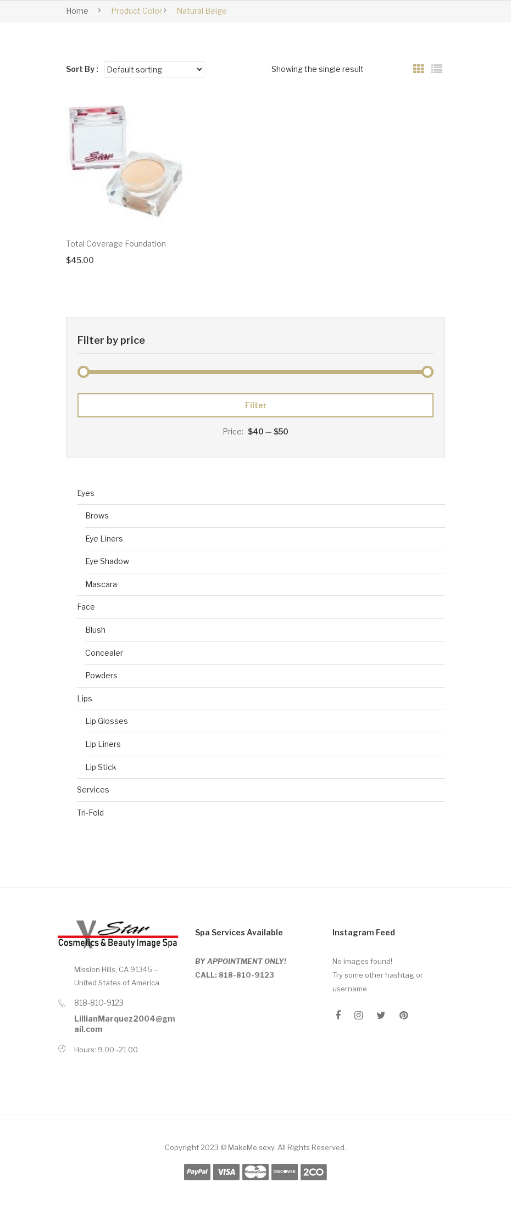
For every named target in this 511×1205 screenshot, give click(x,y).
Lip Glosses (106, 721)
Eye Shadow (107, 561)
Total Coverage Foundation (116, 243)
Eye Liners (104, 538)
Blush (95, 629)
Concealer (104, 652)
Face (86, 606)
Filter (255, 405)
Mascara (101, 584)
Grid (418, 69)
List (437, 69)
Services (93, 789)
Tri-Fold (90, 812)
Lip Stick (100, 767)
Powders (101, 675)
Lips (84, 698)
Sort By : (82, 69)
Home (77, 10)
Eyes (86, 493)
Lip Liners (103, 744)
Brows (97, 515)
